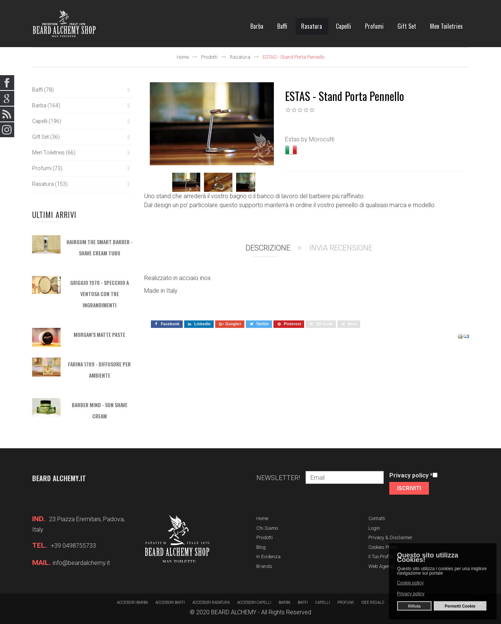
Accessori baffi (170, 602)
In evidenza (268, 556)
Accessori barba (132, 602)
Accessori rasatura (211, 602)
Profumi (345, 602)
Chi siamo (267, 528)
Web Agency (381, 566)
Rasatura (240, 57)
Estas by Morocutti (309, 139)
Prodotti (209, 57)
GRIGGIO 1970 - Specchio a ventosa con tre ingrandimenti (99, 294)
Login (374, 528)
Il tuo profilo (380, 556)
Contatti (376, 518)
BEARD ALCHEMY (233, 612)
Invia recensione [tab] (340, 247)
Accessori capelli (254, 602)
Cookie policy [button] (410, 582)
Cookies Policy (383, 547)
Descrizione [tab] (267, 247)
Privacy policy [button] (410, 593)
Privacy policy (411, 475)
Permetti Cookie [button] (460, 606)
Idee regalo (372, 602)
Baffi (303, 602)
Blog (261, 547)
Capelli (322, 602)
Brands (264, 566)
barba (284, 602)
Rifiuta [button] (414, 606)
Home (183, 57)
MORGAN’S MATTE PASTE (99, 334)
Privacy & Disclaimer (390, 537)
